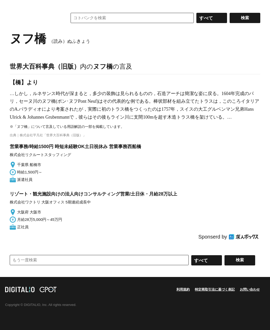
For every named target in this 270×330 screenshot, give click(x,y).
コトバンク (35, 18)
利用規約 (183, 289)
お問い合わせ (250, 289)
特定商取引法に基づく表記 (215, 289)
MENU (15, 5)
